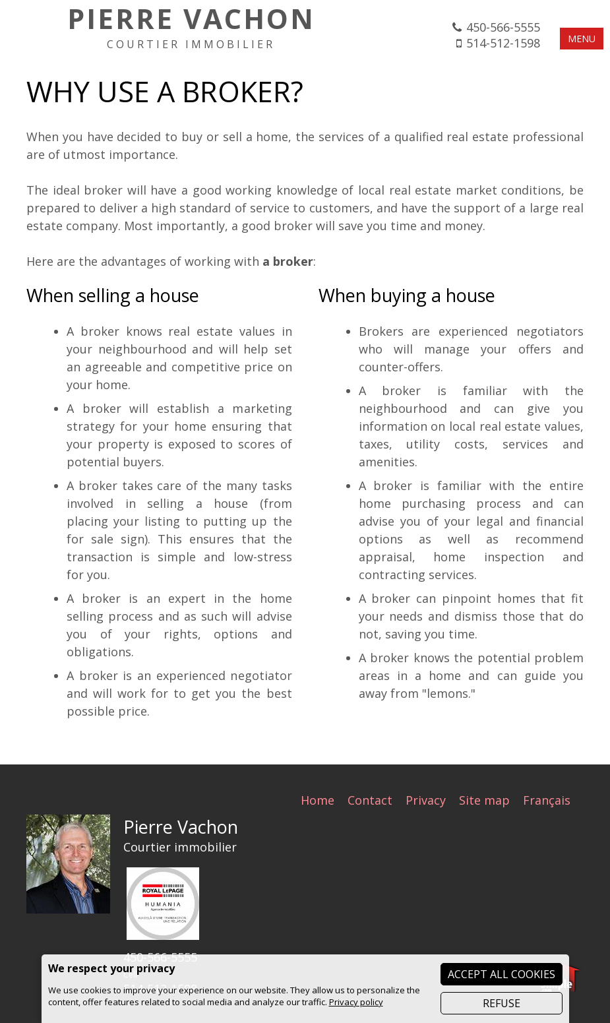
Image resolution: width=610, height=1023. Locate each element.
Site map (484, 800)
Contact (370, 800)
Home (317, 800)
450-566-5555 (503, 27)
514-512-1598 (503, 43)
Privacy (426, 800)
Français (546, 800)
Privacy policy (356, 1002)
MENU (581, 38)
